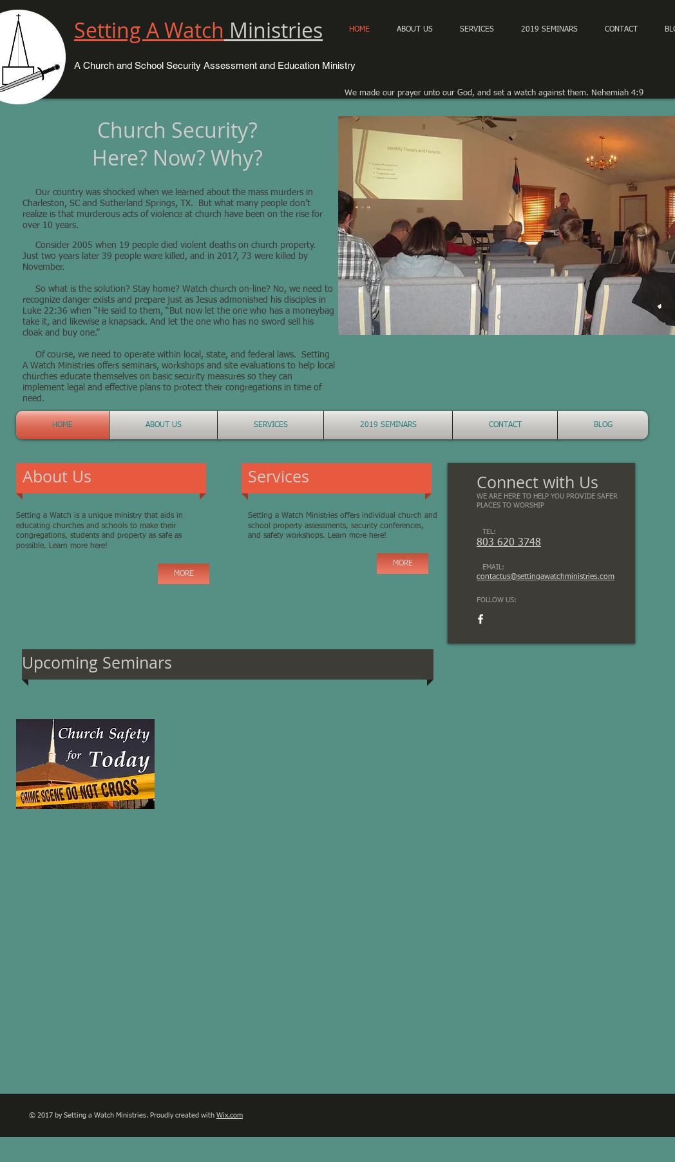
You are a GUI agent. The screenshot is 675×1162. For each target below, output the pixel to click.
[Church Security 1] (529, 317)
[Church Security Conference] (500, 317)
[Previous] (350, 225)
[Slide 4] (544, 317)
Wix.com (229, 1115)
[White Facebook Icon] (480, 619)
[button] (549, 29)
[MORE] (183, 574)
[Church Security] (515, 317)
